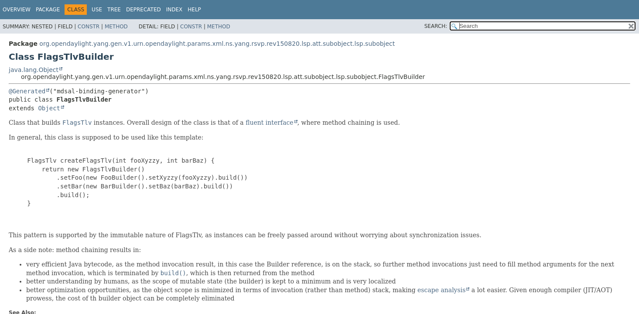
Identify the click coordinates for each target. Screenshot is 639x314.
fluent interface (269, 122)
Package (48, 10)
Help (194, 10)
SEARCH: (436, 26)
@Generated (27, 91)
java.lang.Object (33, 69)
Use (97, 10)
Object (49, 108)
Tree (114, 10)
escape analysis (441, 290)
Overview (17, 10)
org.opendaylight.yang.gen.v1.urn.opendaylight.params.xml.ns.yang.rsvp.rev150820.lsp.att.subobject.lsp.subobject (217, 43)
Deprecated (143, 10)
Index (174, 10)
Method (116, 27)
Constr (88, 27)
